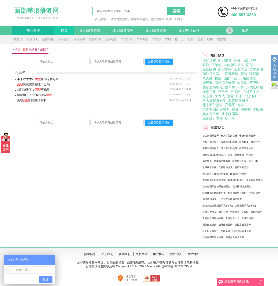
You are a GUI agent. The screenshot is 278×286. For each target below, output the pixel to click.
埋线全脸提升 (209, 224)
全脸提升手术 (232, 218)
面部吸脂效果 (246, 148)
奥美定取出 (210, 114)
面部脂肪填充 (212, 87)
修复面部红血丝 (161, 19)
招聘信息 (90, 254)
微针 (191, 39)
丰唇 (168, 39)
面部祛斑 (95, 39)
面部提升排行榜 (238, 173)
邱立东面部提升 (229, 148)
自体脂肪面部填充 (216, 109)
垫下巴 (179, 39)
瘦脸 (200, 39)
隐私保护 (176, 254)
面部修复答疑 (90, 30)
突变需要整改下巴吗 (33, 84)
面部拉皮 (209, 91)
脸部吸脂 (239, 154)
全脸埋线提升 (249, 218)
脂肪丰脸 (207, 161)
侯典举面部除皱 (229, 142)
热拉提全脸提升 (243, 224)
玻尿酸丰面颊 (209, 167)
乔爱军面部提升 (210, 148)
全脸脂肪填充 (226, 167)
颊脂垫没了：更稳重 (33, 89)
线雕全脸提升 (226, 224)
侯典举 (230, 87)
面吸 (230, 154)
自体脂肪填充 (234, 65)
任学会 (223, 91)
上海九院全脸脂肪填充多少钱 (217, 205)
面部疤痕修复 (120, 19)
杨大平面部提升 (229, 135)
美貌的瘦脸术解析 (32, 100)
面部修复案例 (156, 30)
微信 (274, 85)
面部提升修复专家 (235, 237)
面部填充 (32, 39)
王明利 (235, 91)
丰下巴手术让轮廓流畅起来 (38, 79)
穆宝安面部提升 (210, 135)
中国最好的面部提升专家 (215, 173)
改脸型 (242, 83)
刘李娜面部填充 (236, 180)
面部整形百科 (189, 30)
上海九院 (240, 69)
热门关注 (33, 30)
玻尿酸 (221, 39)
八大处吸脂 (254, 87)
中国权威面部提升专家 (214, 180)
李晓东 (258, 109)
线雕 (210, 39)
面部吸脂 (48, 39)
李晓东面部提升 (247, 135)
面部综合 (111, 39)
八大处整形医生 (214, 100)
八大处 (207, 78)
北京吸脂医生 (232, 114)
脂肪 (239, 96)
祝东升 (207, 96)
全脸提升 (225, 231)
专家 (240, 105)
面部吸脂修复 (140, 19)
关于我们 (107, 254)
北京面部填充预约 (237, 193)
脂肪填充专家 (225, 83)
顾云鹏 (207, 83)
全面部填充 (254, 193)
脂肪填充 (209, 60)
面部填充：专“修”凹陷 (34, 95)
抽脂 (218, 78)
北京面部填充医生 (242, 186)
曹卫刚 (254, 83)
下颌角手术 (251, 91)
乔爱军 (230, 105)
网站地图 (193, 254)
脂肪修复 (249, 78)
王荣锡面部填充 (254, 180)
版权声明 (142, 254)
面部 (249, 65)
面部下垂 (253, 161)
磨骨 (237, 60)
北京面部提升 (212, 105)
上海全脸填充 (209, 212)
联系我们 (124, 254)
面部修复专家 (123, 30)
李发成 (220, 96)
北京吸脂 (251, 96)
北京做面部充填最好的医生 (216, 186)
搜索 (176, 11)
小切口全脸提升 (210, 231)
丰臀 (240, 87)
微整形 (18, 39)
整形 (235, 109)
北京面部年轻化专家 (212, 237)
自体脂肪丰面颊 (222, 161)
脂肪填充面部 (242, 167)
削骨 (230, 96)
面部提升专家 (212, 118)
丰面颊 (156, 39)
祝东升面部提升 (210, 142)
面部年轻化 (232, 78)
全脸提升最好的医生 (251, 212)
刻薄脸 (179, 19)
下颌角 (216, 65)
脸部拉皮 (255, 142)
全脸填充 (234, 212)
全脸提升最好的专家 (212, 218)
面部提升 (64, 39)
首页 (64, 30)
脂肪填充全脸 (239, 161)
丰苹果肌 (142, 39)
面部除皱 (79, 39)
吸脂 (205, 65)
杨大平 (230, 118)
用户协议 (159, 254)
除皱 (244, 74)
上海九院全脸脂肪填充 (230, 199)
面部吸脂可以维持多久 (214, 154)
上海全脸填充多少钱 (245, 205)
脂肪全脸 (223, 212)
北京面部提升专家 (241, 231)
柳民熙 (246, 109)
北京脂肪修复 (238, 100)
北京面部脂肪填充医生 (214, 193)
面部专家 (225, 69)
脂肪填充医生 (212, 74)
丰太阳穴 (127, 39)
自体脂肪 (256, 69)
